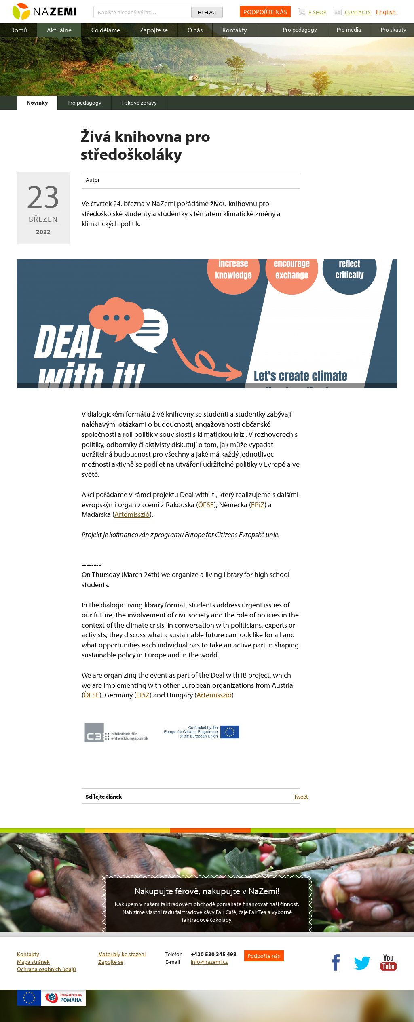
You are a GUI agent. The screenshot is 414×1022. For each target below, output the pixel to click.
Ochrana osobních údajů (46, 969)
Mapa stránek (33, 961)
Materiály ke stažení (122, 954)
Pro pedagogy (84, 102)
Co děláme (105, 30)
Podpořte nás (264, 955)
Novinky (37, 102)
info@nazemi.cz (209, 961)
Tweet (301, 796)
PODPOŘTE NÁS (265, 12)
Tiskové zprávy (139, 102)
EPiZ (257, 504)
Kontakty (234, 30)
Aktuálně (59, 30)
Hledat (207, 12)
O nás (195, 30)
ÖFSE (206, 504)
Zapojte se (154, 30)
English (386, 12)
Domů (18, 30)
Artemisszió (132, 514)
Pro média (349, 29)
